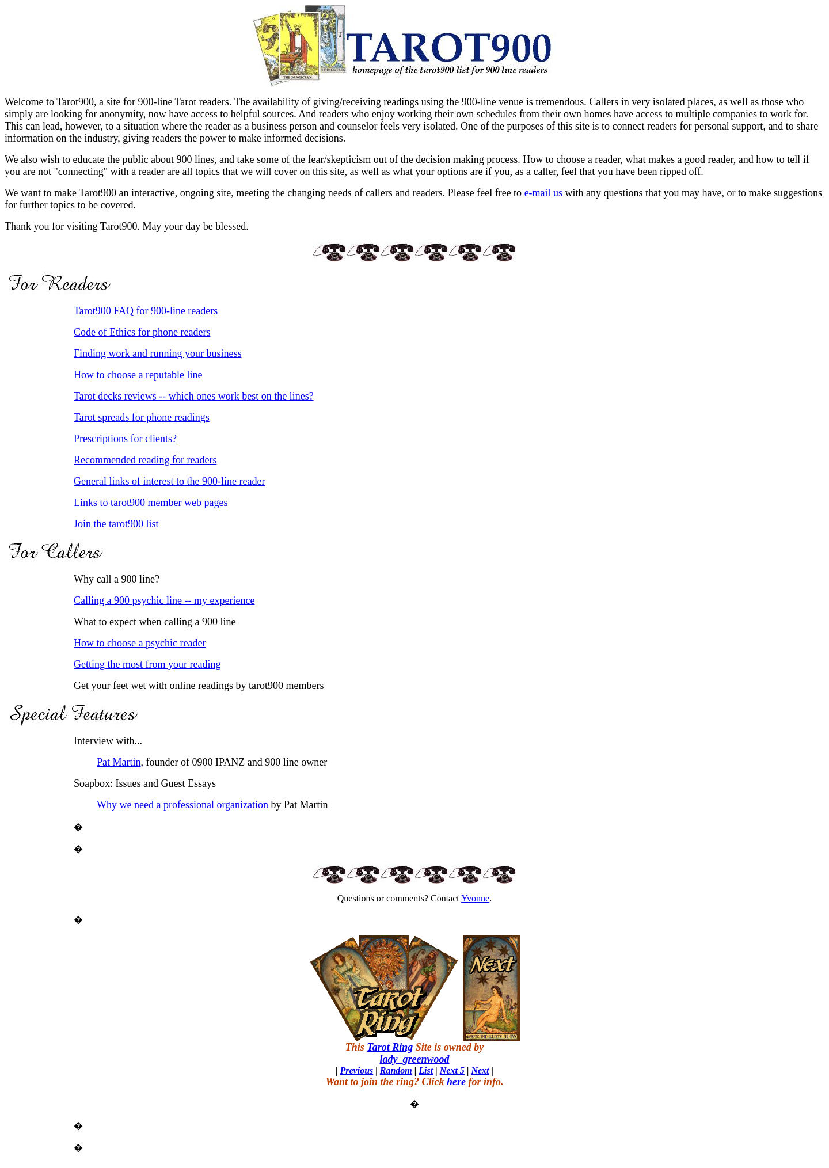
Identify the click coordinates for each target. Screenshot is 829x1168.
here (456, 1081)
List (426, 1070)
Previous (356, 1070)
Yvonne (475, 898)
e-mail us (543, 193)
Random (396, 1070)
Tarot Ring (390, 1047)
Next (480, 1070)
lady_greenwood (415, 1059)
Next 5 (452, 1070)
